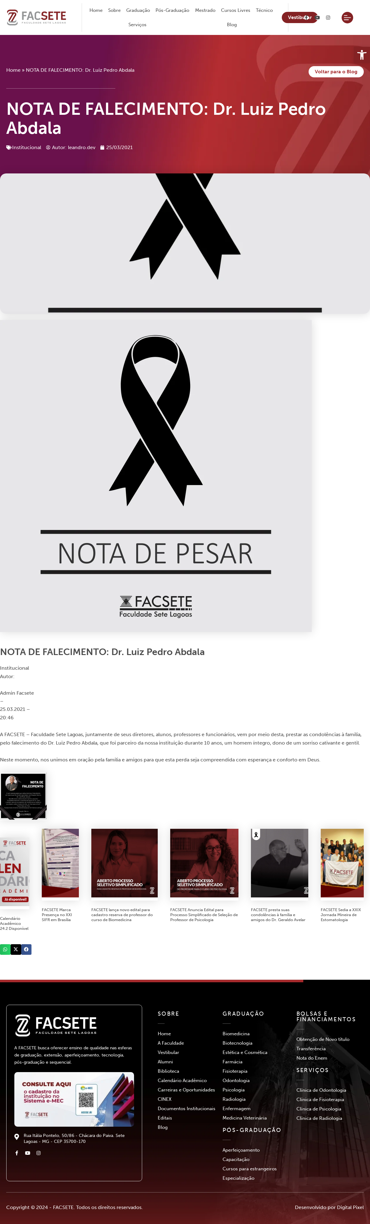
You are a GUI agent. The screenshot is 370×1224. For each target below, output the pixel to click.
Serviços (137, 24)
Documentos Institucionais (186, 1108)
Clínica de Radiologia (319, 1118)
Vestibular (168, 1052)
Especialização (238, 1178)
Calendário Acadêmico (182, 1080)
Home (96, 10)
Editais (165, 1118)
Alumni (165, 1062)
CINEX (164, 1099)
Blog (232, 24)
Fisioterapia (235, 1071)
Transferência (311, 1049)
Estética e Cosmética (245, 1052)
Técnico (264, 10)
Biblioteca (168, 1071)
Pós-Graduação (172, 10)
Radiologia (234, 1099)
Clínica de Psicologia (318, 1109)
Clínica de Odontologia (321, 1090)
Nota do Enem (311, 1058)
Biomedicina (236, 1034)
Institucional (26, 147)
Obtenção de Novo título (322, 1039)
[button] (5, 949)
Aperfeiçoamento (241, 1150)
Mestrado (205, 10)
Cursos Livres (235, 10)
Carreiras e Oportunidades (186, 1090)
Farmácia (233, 1062)
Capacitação (236, 1159)
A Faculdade (171, 1043)
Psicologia (234, 1090)
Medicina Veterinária (245, 1118)
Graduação (138, 10)
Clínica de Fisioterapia (320, 1099)
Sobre (114, 10)
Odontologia (236, 1080)
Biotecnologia (237, 1043)
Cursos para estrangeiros (250, 1169)
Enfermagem (237, 1108)
